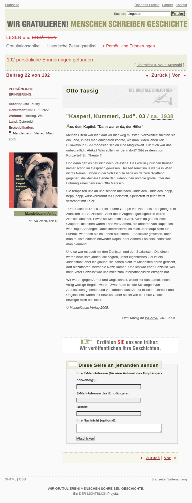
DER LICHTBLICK (92, 495)
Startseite (12, 5)
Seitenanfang (177, 481)
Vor (176, 75)
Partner (167, 5)
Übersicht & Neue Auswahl (159, 65)
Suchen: (120, 14)
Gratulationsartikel (23, 46)
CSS (22, 481)
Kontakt (181, 5)
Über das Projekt (147, 5)
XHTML (10, 481)
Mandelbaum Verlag (28, 133)
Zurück (160, 75)
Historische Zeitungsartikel (71, 46)
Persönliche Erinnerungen (130, 46)
